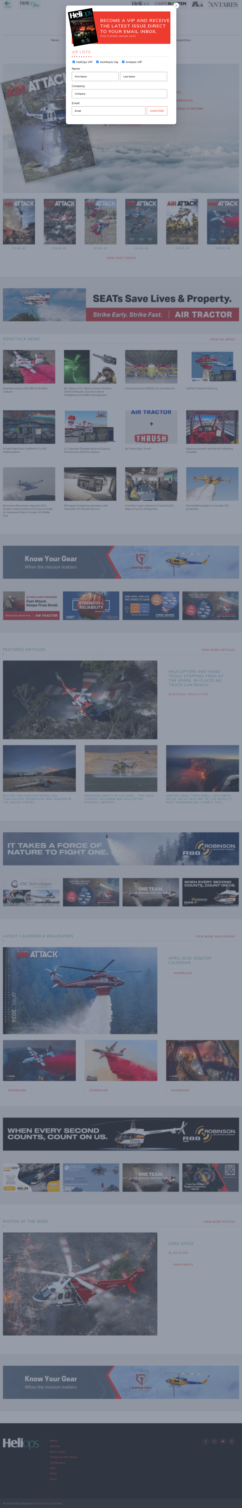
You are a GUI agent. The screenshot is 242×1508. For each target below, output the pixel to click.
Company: (78, 86)
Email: (76, 103)
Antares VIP (133, 62)
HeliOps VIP (84, 62)
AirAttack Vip (108, 62)
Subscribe (157, 110)
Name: (76, 68)
